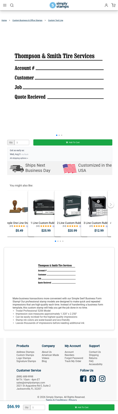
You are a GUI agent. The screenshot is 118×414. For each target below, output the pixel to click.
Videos (45, 358)
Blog (44, 361)
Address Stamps (25, 352)
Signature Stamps (26, 361)
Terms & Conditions (56, 400)
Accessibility (95, 364)
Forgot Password (74, 358)
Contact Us (95, 352)
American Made (50, 355)
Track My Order (73, 361)
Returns (93, 358)
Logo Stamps (23, 358)
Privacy (73, 400)
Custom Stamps (25, 355)
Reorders (69, 355)
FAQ (91, 361)
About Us (47, 352)
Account (69, 352)
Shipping (94, 355)
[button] (56, 135)
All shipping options (19, 158)
